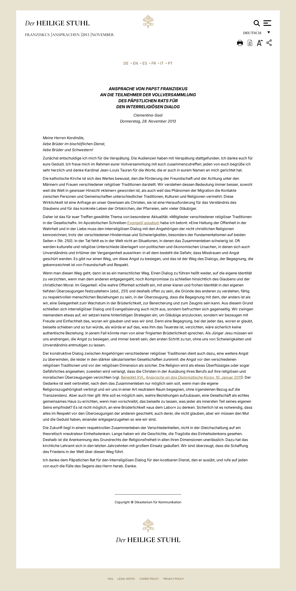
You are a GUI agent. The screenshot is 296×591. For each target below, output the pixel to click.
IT (161, 63)
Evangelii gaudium (143, 222)
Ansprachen (66, 34)
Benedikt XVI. (132, 377)
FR (153, 63)
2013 (86, 34)
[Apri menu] (266, 23)
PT (170, 63)
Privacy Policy (173, 578)
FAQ (110, 578)
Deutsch (253, 34)
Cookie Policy (149, 578)
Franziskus (38, 34)
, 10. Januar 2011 (193, 377)
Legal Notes (126, 578)
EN (135, 63)
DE (126, 63)
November (103, 34)
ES (144, 63)
